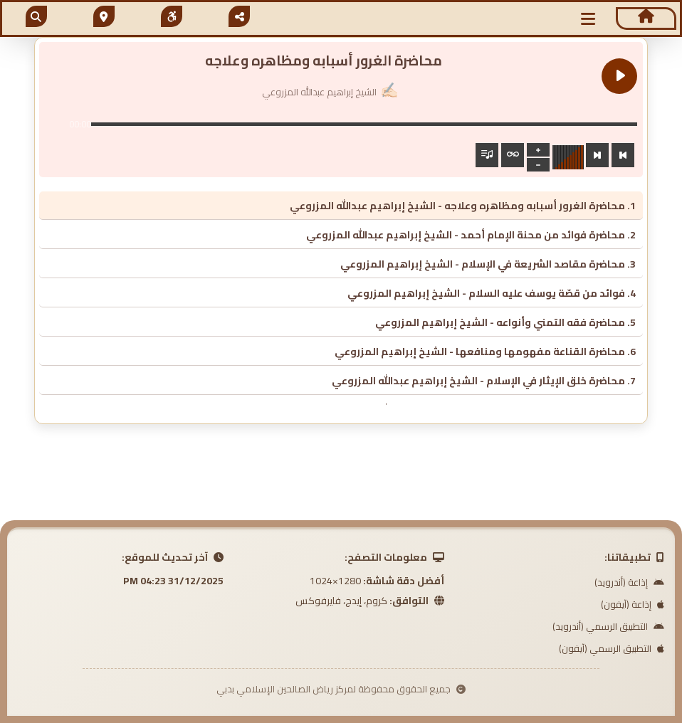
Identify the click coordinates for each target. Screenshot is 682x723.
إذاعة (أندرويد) (629, 582)
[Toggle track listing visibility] (487, 155)
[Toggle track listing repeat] (512, 155)
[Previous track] (623, 155)
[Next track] (597, 155)
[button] (588, 18)
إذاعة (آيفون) (632, 604)
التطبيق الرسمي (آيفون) (611, 648)
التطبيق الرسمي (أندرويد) (608, 626)
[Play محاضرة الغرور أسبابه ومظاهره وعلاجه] (619, 76)
